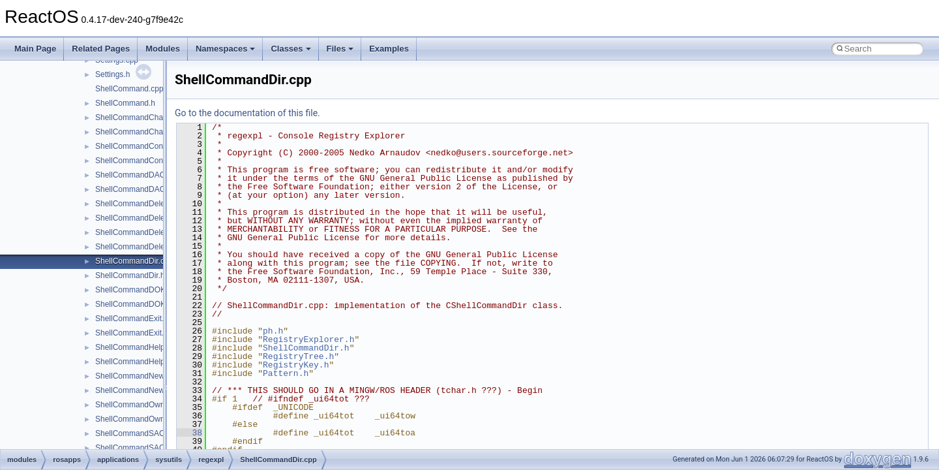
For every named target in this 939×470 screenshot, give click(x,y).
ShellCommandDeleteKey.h (143, 218)
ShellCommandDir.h (130, 275)
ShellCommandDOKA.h (136, 304)
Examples (389, 49)
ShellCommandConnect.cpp (143, 146)
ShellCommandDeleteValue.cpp (150, 232)
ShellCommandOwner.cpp (140, 404)
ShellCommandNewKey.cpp (143, 376)
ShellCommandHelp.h (133, 361)
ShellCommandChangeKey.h (145, 131)
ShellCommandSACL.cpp (139, 433)
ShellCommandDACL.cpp (140, 175)
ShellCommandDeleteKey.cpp (147, 203)
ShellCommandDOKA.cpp (140, 289)
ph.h (273, 331)
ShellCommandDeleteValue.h (146, 246)
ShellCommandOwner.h (136, 419)
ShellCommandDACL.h (135, 189)
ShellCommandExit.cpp (136, 318)
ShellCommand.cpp (129, 88)
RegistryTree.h (298, 356)
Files (340, 49)
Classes (290, 49)
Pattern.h (285, 373)
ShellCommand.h (125, 103)
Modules (162, 49)
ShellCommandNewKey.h (139, 390)
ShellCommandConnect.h (140, 160)
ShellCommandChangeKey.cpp (149, 117)
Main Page (35, 49)
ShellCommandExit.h (131, 332)
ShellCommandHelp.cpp (137, 347)
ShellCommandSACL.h (135, 447)
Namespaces (226, 49)
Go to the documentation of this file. (247, 113)
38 (189, 433)
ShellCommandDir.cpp (134, 261)
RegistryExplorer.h (308, 339)
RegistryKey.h (296, 365)
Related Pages (101, 49)
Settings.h (112, 74)
